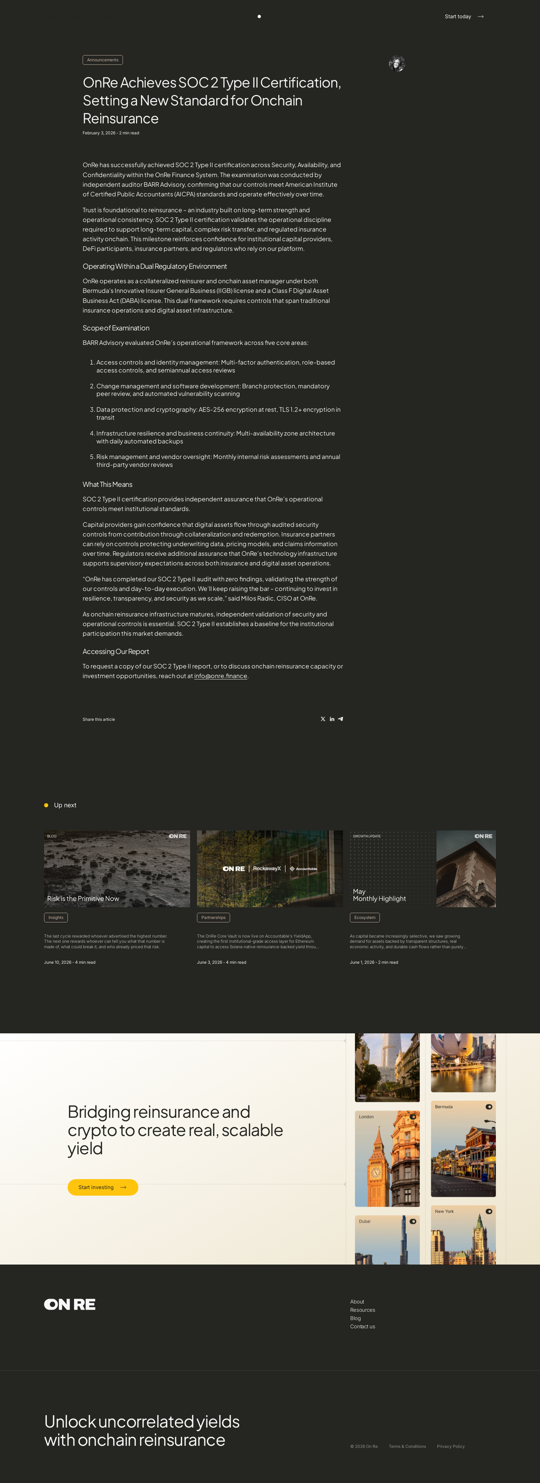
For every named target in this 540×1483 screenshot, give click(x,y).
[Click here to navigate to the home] (270, 16)
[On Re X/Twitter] (323, 719)
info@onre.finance (220, 675)
